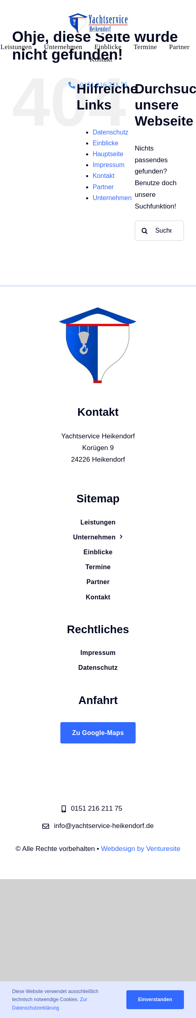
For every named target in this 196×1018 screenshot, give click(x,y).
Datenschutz (110, 132)
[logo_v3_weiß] (98, 15)
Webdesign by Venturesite (140, 849)
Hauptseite (108, 154)
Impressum (108, 164)
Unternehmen (112, 197)
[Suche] (145, 231)
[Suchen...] (159, 231)
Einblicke (105, 143)
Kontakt (103, 175)
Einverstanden (155, 999)
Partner (103, 187)
